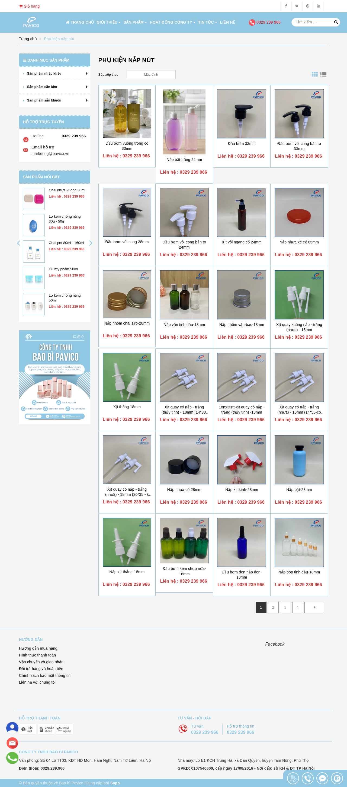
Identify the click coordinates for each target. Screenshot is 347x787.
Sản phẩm (135, 22)
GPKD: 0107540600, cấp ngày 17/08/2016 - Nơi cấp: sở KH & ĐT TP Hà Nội (246, 768)
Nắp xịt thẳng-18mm (126, 572)
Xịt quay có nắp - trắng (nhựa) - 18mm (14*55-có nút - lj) (299, 412)
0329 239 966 (265, 22)
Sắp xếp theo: (109, 75)
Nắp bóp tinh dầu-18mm (299, 572)
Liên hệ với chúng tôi (37, 682)
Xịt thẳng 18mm (127, 407)
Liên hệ (227, 22)
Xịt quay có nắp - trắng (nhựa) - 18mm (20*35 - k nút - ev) (127, 494)
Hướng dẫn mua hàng (38, 648)
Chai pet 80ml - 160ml (66, 243)
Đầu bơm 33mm (242, 143)
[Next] (314, 607)
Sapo (115, 783)
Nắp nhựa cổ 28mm (184, 489)
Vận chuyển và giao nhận (41, 662)
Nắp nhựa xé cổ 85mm (299, 242)
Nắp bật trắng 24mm (184, 159)
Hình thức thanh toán (37, 655)
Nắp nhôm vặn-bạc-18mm (241, 324)
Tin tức (207, 22)
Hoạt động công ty (173, 22)
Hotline (37, 136)
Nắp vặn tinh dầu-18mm (184, 324)
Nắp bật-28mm (299, 489)
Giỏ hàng (29, 6)
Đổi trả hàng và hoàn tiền (41, 669)
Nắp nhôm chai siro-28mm (127, 323)
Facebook (275, 644)
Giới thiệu (109, 22)
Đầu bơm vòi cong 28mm (127, 242)
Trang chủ (80, 22)
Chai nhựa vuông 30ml (67, 190)
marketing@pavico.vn (50, 153)
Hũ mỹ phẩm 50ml (63, 269)
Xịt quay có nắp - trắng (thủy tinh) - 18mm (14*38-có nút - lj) (184, 412)
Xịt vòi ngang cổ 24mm (241, 242)
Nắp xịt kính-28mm (241, 489)
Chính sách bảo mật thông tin (44, 675)
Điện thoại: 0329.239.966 (42, 768)
